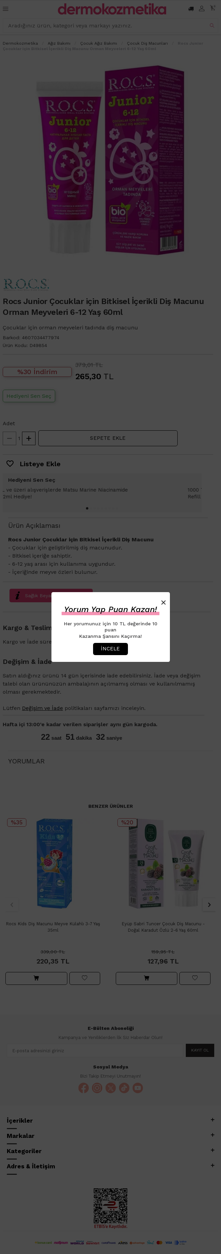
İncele (110, 649)
